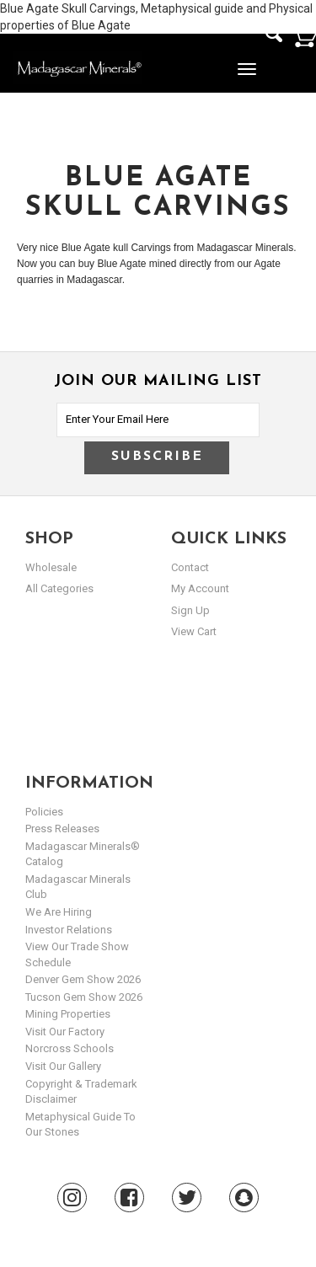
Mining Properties (67, 1014)
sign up (190, 610)
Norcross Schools (69, 1048)
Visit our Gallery (63, 1066)
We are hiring (58, 912)
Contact (190, 567)
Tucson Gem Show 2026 (83, 997)
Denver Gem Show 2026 (83, 979)
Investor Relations (68, 929)
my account (200, 588)
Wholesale (51, 567)
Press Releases (62, 828)
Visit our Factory (64, 1031)
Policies (44, 811)
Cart (303, 35)
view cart (194, 631)
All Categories (59, 588)
